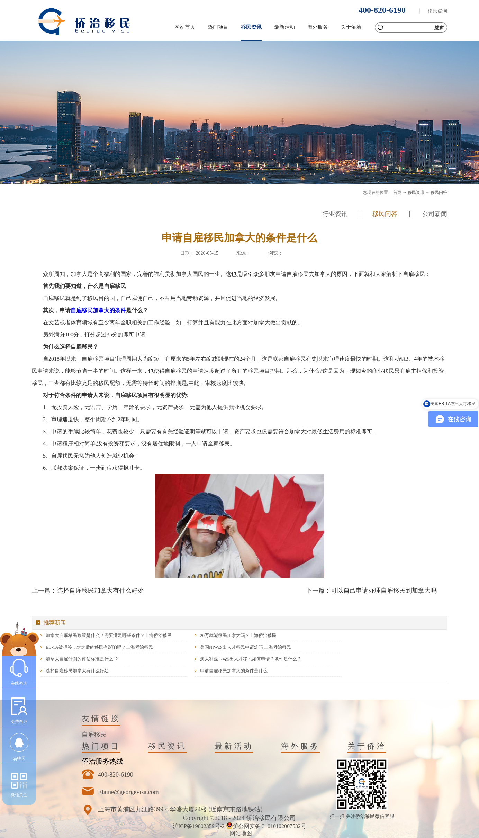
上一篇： (88, 590)
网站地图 (239, 833)
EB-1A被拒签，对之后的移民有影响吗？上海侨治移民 (99, 647)
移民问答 (439, 192)
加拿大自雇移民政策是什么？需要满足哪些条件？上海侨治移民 (109, 635)
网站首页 (184, 27)
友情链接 (101, 718)
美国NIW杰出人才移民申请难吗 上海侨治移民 (245, 647)
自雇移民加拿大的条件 (98, 310)
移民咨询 (437, 10)
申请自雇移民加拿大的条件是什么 (234, 670)
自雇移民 (94, 734)
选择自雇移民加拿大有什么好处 (77, 670)
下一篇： (371, 590)
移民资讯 (416, 192)
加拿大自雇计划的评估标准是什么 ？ (82, 658)
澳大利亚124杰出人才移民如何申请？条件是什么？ (250, 658)
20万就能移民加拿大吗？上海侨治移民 (238, 635)
